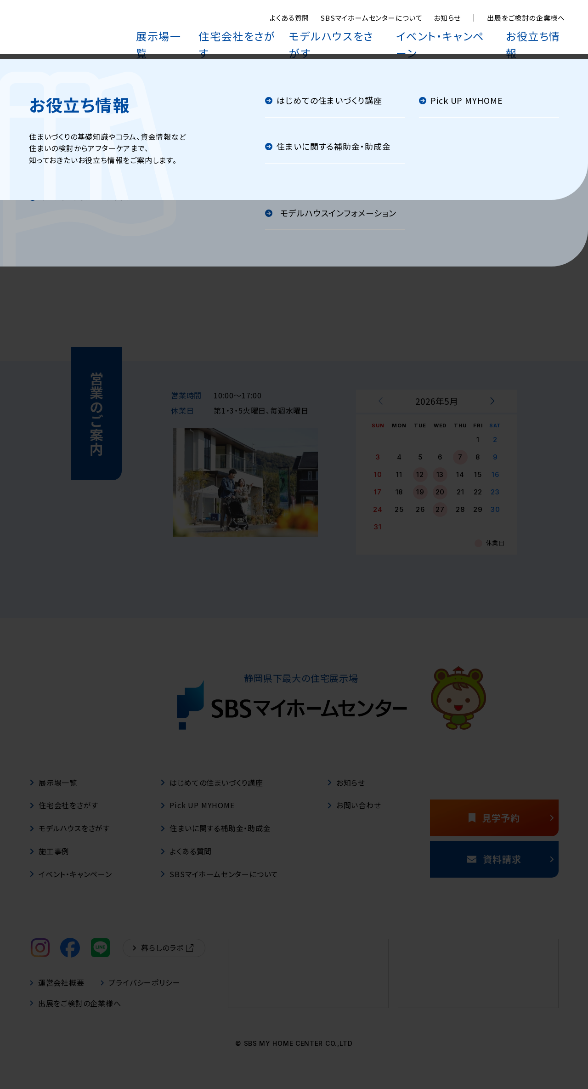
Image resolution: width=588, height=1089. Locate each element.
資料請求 (508, 868)
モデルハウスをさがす (376, 33)
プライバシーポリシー (141, 992)
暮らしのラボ (163, 957)
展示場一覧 (231, 33)
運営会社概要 (57, 992)
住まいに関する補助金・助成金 (215, 837)
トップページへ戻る (294, 249)
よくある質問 (289, 18)
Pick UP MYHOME (197, 814)
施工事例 (49, 860)
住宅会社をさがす (295, 33)
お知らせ (447, 18)
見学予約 (509, 827)
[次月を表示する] (492, 411)
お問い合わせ (354, 814)
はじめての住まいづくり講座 (211, 791)
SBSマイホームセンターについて (371, 18)
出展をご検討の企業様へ (526, 18)
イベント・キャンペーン (466, 33)
